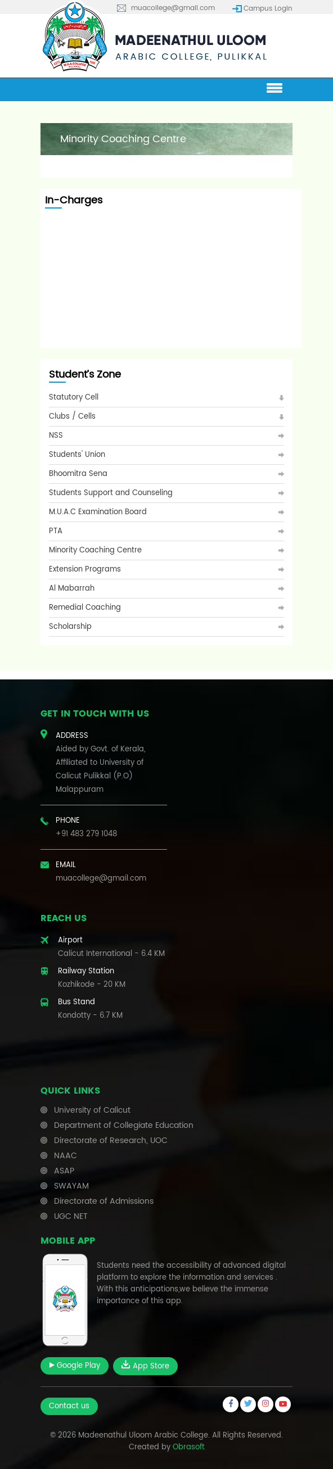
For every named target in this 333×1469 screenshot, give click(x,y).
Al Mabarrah (71, 589)
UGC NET (71, 1216)
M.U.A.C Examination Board (98, 512)
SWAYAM (71, 1186)
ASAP (64, 1170)
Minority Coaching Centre (95, 550)
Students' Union (77, 455)
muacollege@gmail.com (173, 8)
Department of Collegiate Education (124, 1125)
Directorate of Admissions (104, 1201)
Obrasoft (189, 1447)
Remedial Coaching (85, 608)
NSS (56, 436)
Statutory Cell (73, 397)
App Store (145, 1366)
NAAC (65, 1155)
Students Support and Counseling (111, 493)
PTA (55, 531)
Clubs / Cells (72, 417)
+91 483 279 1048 (86, 834)
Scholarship (70, 627)
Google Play (74, 1366)
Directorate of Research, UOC (111, 1140)
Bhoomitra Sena (78, 474)
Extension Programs (85, 569)
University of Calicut (92, 1110)
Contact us (69, 1406)
